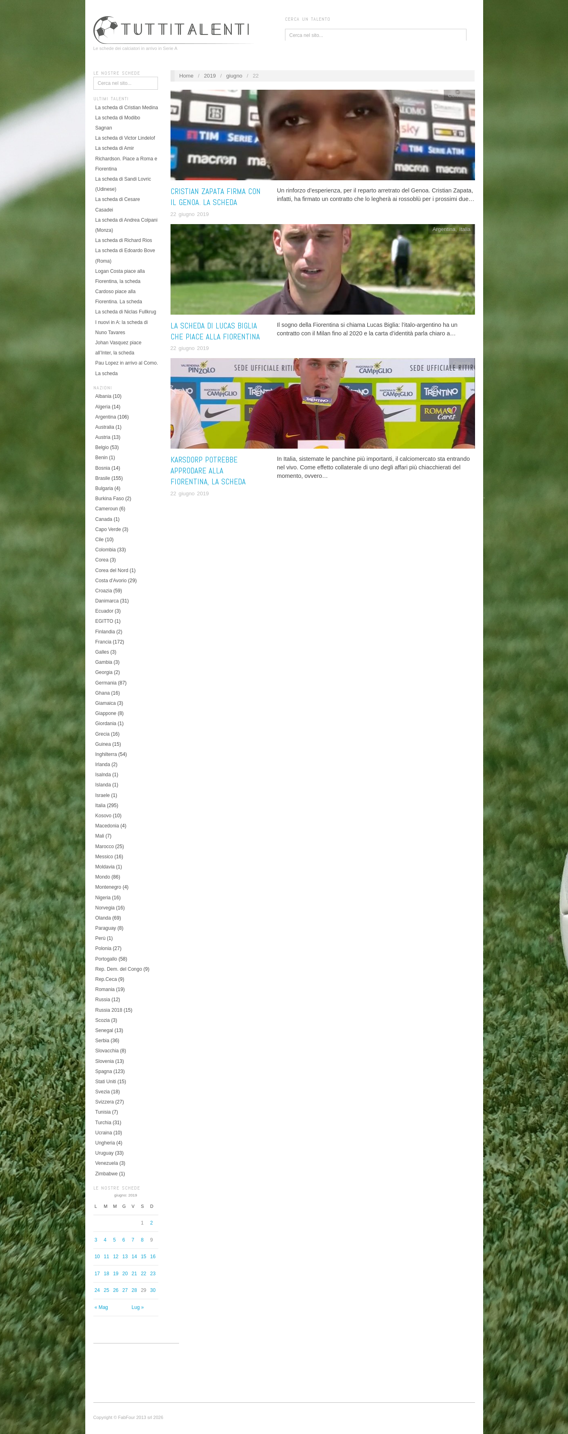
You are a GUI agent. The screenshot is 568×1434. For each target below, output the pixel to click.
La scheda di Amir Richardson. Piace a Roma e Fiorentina (126, 158)
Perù (100, 938)
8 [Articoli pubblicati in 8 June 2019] (142, 1240)
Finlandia (105, 632)
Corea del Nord (111, 570)
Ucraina (103, 1133)
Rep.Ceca (106, 979)
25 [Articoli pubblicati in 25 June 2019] (106, 1290)
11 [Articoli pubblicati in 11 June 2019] (106, 1256)
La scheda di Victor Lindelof (125, 138)
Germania (106, 683)
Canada (103, 519)
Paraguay (105, 928)
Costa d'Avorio (111, 580)
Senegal (104, 1030)
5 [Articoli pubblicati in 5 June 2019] (114, 1240)
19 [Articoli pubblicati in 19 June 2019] (115, 1273)
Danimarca (107, 601)
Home (186, 76)
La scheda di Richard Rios (123, 240)
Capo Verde (108, 529)
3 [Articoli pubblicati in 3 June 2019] (96, 1240)
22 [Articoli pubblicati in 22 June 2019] (143, 1273)
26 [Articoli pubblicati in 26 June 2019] (115, 1290)
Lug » (138, 1307)
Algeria (102, 407)
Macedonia (107, 826)
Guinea (103, 744)
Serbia (102, 1040)
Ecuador (104, 611)
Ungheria (105, 1143)
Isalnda (103, 774)
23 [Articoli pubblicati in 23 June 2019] (152, 1273)
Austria (102, 437)
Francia (103, 642)
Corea (102, 560)
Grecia (102, 734)
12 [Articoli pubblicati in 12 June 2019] (115, 1256)
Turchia (103, 1122)
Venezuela (106, 1163)
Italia (100, 805)
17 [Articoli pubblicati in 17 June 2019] (97, 1273)
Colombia (105, 550)
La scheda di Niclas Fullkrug (125, 312)
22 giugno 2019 (190, 214)
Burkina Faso (109, 498)
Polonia (103, 948)
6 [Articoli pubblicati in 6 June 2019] (123, 1240)
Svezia (102, 1092)
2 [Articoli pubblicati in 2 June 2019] (151, 1223)
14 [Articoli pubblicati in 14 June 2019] (134, 1256)
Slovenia (104, 1061)
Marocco (104, 846)
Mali (99, 836)
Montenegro (108, 887)
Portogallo (106, 959)
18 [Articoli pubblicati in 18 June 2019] (106, 1273)
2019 (210, 76)
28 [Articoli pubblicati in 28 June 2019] (134, 1290)
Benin (101, 457)
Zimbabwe (106, 1174)
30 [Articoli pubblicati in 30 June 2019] (152, 1290)
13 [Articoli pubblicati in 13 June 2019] (124, 1256)
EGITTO (104, 621)
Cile (99, 539)
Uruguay (104, 1153)
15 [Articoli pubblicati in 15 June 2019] (143, 1256)
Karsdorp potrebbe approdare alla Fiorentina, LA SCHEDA (208, 471)
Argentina (105, 417)
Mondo (102, 877)
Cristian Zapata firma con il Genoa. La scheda (216, 196)
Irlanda (102, 764)
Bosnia (102, 468)
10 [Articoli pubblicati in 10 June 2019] (97, 1256)
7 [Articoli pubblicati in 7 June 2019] (133, 1240)
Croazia (103, 591)
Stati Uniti (105, 1081)
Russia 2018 (109, 1010)
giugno (234, 76)
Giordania (106, 723)
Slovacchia (107, 1051)
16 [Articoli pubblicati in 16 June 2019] (152, 1256)
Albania (103, 396)
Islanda (103, 785)
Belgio (102, 447)
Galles (102, 652)
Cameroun (106, 509)
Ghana (102, 693)
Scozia (102, 1020)
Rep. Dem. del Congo (118, 969)
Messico (104, 857)
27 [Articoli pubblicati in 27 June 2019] (124, 1290)
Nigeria (103, 898)
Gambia (103, 662)
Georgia (104, 672)
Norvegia (105, 908)
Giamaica (105, 703)
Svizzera (104, 1102)
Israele (102, 795)
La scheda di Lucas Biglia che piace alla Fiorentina (215, 331)
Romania (105, 989)
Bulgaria (104, 488)
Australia (104, 427)
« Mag (101, 1307)
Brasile (102, 478)
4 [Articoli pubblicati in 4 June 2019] (105, 1240)
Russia (102, 999)
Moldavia (105, 867)
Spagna (103, 1071)
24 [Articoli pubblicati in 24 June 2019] (97, 1290)
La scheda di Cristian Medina (126, 107)
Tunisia (103, 1112)
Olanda (103, 918)
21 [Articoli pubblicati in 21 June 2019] (134, 1273)
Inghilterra (106, 754)
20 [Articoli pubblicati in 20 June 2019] (124, 1273)
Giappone (106, 713)
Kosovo (103, 816)
